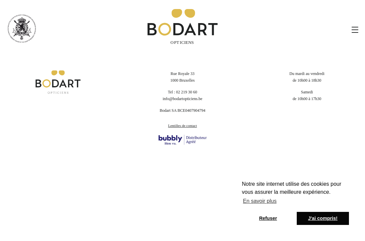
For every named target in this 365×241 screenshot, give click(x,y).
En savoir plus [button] (260, 201)
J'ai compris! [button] (323, 218)
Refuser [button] (268, 218)
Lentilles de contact (182, 126)
